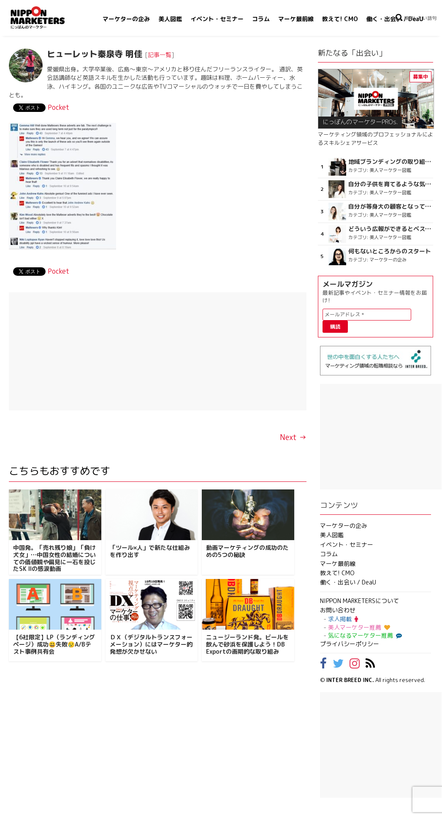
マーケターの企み (126, 19)
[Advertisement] (157, 351)
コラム (261, 19)
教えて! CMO (340, 19)
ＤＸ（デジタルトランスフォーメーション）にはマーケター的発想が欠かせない (151, 644)
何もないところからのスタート (389, 251)
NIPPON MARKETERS (46, 17)
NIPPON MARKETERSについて (359, 601)
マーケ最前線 (296, 19)
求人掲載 (343, 619)
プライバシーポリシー (349, 644)
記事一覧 (159, 55)
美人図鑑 (170, 19)
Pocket (58, 107)
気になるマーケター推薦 (364, 635)
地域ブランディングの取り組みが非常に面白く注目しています (389, 162)
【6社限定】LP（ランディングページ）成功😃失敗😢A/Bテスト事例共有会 (54, 644)
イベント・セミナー (217, 19)
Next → (293, 437)
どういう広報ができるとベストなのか (389, 229)
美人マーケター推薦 (359, 627)
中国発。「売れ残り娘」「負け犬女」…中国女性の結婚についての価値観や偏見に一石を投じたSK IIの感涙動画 (54, 558)
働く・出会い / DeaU (394, 19)
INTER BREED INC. (350, 680)
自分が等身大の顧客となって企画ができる (389, 206)
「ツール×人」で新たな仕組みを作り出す (150, 551)
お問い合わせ (337, 610)
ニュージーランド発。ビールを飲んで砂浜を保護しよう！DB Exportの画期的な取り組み (247, 644)
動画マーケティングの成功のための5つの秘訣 (247, 551)
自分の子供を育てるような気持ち (389, 184)
